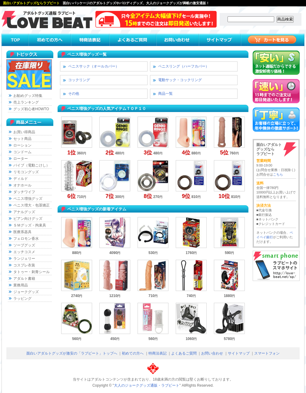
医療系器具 (22, 232)
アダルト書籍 (24, 278)
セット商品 (22, 139)
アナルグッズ (24, 212)
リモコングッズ (26, 172)
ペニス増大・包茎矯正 (31, 205)
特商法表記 (157, 353)
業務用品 (20, 285)
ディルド (20, 179)
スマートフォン (267, 353)
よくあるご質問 (184, 353)
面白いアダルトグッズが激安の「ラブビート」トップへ (71, 353)
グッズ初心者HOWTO (31, 109)
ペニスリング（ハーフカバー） (183, 66)
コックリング (79, 80)
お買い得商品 (24, 132)
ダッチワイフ (24, 192)
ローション (22, 145)
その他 (73, 93)
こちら (278, 174)
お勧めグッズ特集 (27, 96)
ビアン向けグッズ (27, 218)
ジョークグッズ (26, 292)
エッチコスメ (24, 252)
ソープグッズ (24, 245)
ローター (20, 159)
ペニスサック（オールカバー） (93, 66)
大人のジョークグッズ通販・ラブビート (146, 385)
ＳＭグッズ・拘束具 (29, 225)
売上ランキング (26, 102)
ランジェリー (24, 258)
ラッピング (22, 298)
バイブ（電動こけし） (31, 165)
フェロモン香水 (26, 238)
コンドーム (22, 152)
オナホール (22, 185)
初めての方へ (133, 353)
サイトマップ (239, 353)
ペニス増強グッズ (27, 198)
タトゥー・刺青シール (31, 272)
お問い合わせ (212, 353)
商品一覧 (165, 93)
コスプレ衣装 (24, 265)
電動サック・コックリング (180, 80)
